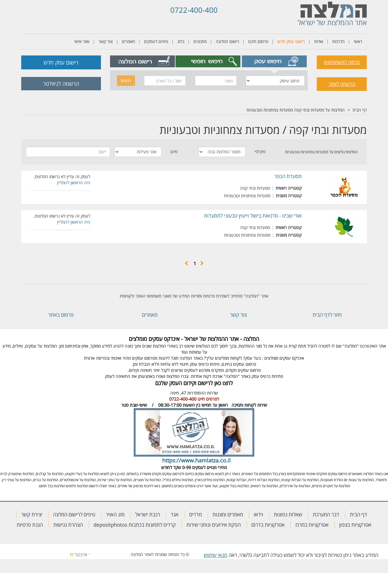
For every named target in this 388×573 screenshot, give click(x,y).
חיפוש (126, 80)
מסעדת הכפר (288, 176)
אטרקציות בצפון (355, 524)
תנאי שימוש (215, 554)
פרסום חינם (258, 41)
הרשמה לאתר (341, 84)
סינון (174, 151)
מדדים (195, 514)
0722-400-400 (194, 10)
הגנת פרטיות (30, 524)
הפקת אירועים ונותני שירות (213, 524)
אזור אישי (81, 41)
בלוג (180, 41)
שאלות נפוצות (288, 514)
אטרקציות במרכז (312, 524)
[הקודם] (201, 263)
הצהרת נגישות (68, 524)
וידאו (258, 514)
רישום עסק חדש (291, 41)
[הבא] (186, 263)
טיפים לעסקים (156, 41)
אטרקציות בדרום (268, 524)
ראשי (358, 41)
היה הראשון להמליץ (73, 182)
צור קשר (106, 41)
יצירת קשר (31, 514)
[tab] (274, 61)
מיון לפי (260, 151)
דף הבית (360, 110)
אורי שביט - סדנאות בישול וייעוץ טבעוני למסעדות (253, 215)
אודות (318, 41)
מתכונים (200, 41)
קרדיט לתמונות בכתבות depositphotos (134, 524)
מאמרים (128, 41)
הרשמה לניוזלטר (61, 83)
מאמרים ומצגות (227, 514)
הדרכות (338, 41)
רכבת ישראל (147, 514)
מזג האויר (115, 514)
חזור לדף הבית (327, 314)
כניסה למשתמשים (342, 62)
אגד (175, 514)
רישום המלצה (227, 41)
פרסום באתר (61, 314)
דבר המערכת (326, 514)
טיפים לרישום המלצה (74, 514)
